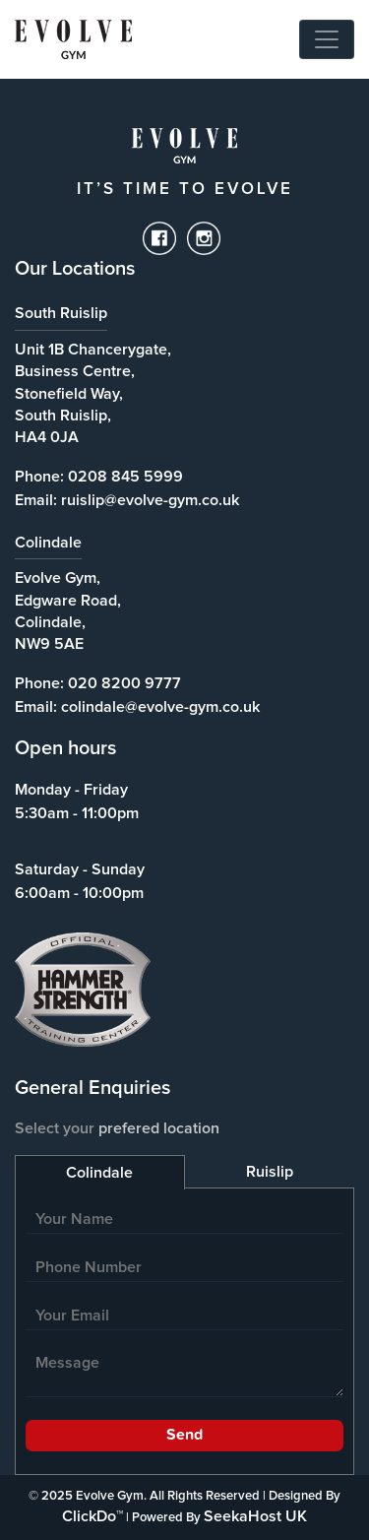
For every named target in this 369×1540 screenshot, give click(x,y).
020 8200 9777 (124, 683)
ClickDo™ (92, 1516)
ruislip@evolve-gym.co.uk (150, 500)
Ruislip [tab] (269, 1172)
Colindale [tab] (99, 1173)
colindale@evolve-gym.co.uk (160, 707)
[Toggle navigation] (326, 39)
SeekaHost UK (255, 1516)
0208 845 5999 (125, 476)
